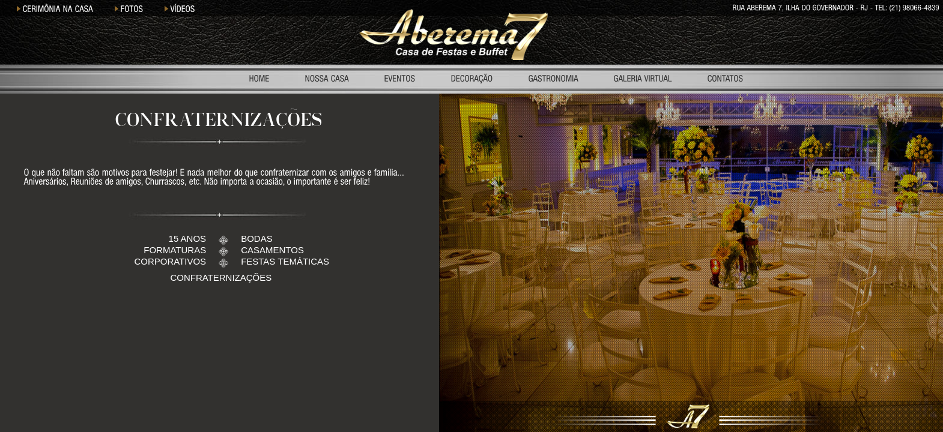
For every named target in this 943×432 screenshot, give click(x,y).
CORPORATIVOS (170, 261)
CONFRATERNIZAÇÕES (220, 277)
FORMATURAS (175, 250)
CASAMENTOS (272, 250)
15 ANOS (188, 238)
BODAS (257, 238)
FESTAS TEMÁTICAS (285, 261)
